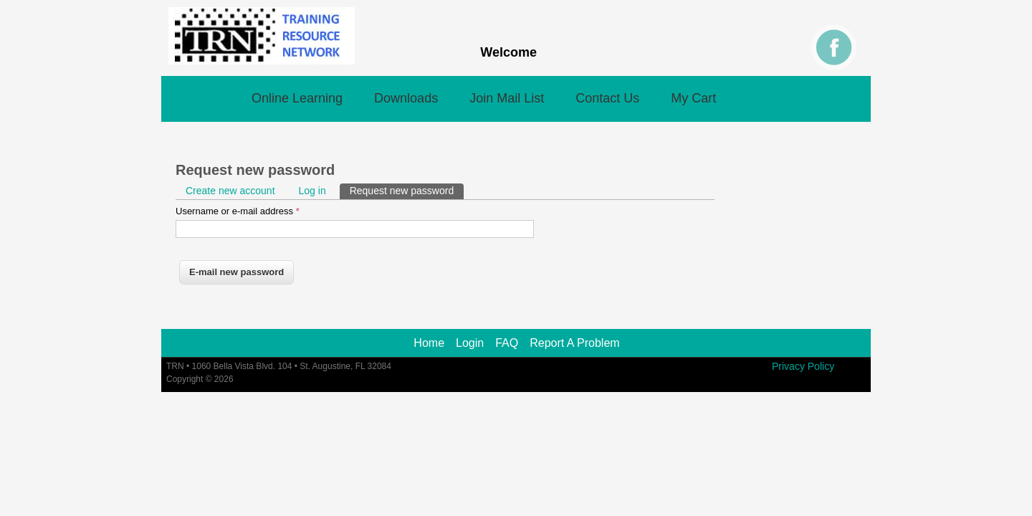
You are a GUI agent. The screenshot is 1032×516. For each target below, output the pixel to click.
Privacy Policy (803, 366)
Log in (312, 190)
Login (470, 343)
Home (429, 343)
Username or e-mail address (238, 211)
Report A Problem (574, 343)
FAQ (506, 343)
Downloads (406, 98)
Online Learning (297, 98)
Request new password (407, 189)
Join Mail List (506, 98)
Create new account (230, 190)
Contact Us (607, 98)
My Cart (693, 98)
